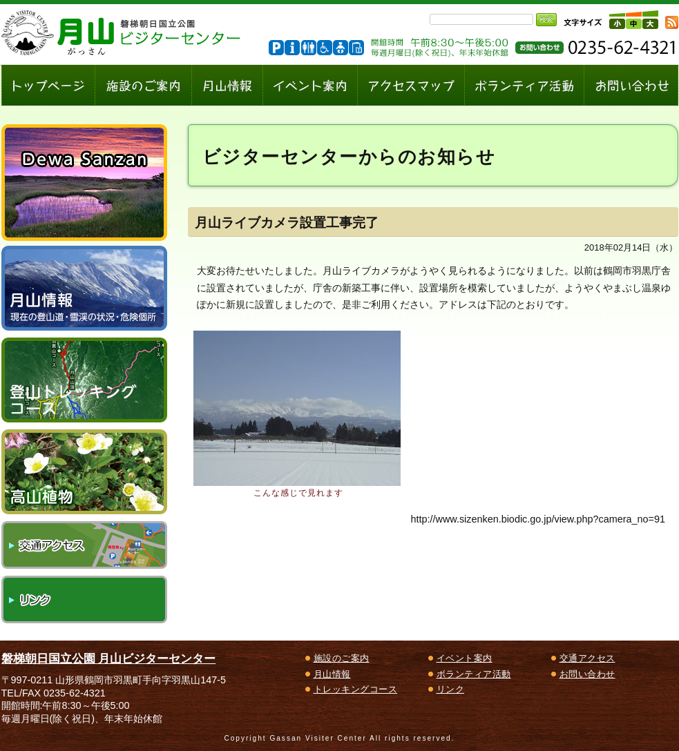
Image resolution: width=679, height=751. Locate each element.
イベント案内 (464, 658)
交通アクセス (84, 545)
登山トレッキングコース (84, 380)
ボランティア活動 (474, 674)
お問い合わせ (587, 674)
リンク (84, 599)
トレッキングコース (356, 689)
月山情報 (332, 674)
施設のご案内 (342, 658)
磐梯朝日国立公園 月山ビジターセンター (108, 658)
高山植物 (84, 471)
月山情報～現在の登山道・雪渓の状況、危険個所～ (84, 288)
